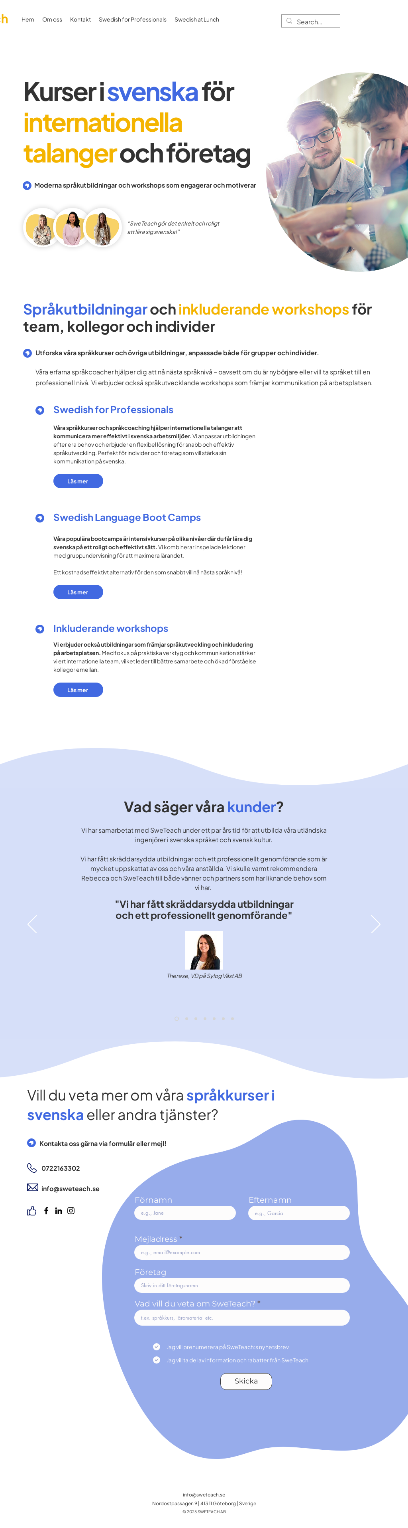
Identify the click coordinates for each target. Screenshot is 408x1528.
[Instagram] (71, 1210)
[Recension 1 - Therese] (177, 1018)
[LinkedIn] (58, 1210)
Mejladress (156, 1239)
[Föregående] (32, 924)
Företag (151, 1272)
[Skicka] (246, 1381)
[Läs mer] (78, 481)
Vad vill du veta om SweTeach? (195, 1304)
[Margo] (214, 1018)
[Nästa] (376, 924)
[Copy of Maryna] (232, 1018)
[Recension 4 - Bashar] (195, 1018)
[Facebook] (46, 1210)
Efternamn (270, 1200)
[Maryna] (223, 1018)
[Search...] (310, 22)
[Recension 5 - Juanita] (205, 1018)
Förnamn (154, 1200)
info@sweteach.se (204, 1495)
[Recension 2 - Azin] (186, 1018)
